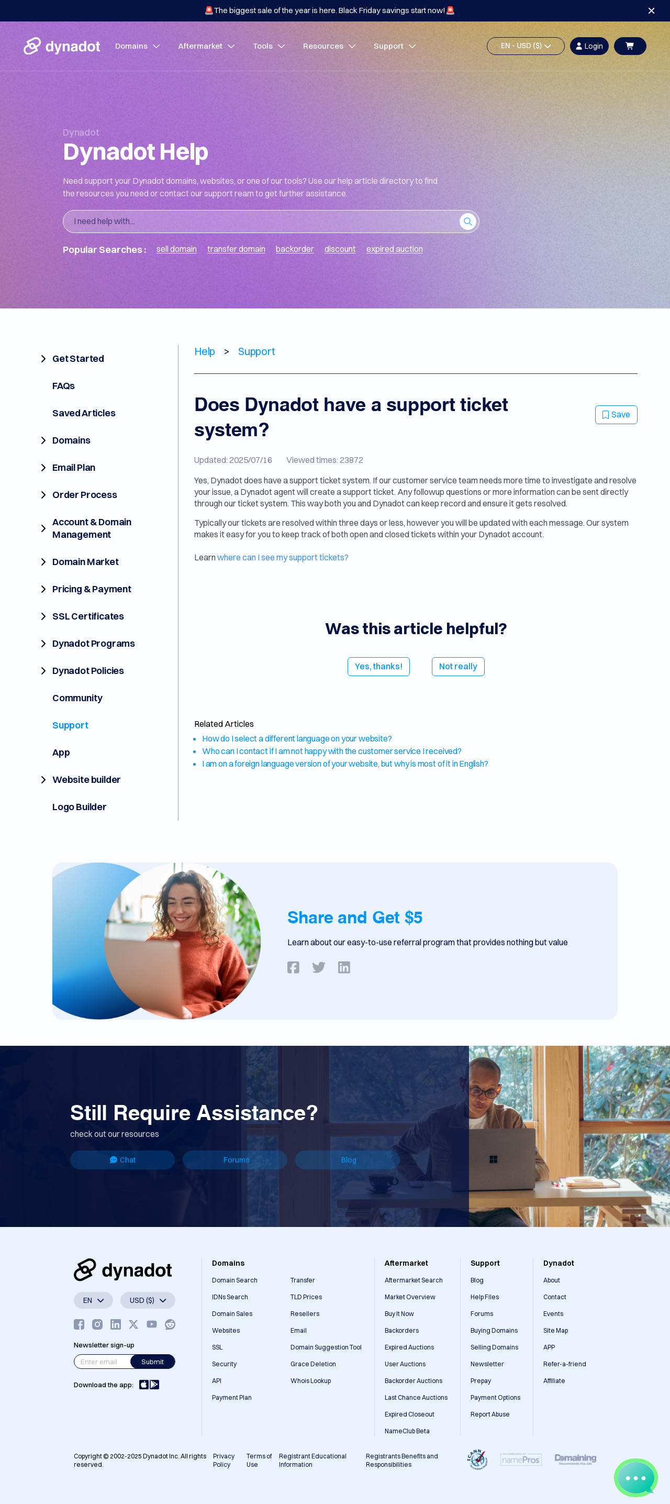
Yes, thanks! (379, 666)
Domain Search (235, 1280)
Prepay (481, 1381)
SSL (217, 1347)
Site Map (555, 1330)
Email (299, 1330)
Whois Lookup (311, 1381)
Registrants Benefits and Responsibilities (402, 1460)
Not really (458, 666)
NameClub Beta (407, 1431)
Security (224, 1364)
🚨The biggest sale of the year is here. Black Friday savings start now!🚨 (329, 10)
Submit (152, 1361)
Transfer (303, 1280)
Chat (123, 1160)
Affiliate (554, 1381)
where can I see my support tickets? (283, 557)
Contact (554, 1297)
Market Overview (410, 1297)
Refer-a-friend (564, 1364)
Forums (237, 1160)
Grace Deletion (313, 1364)
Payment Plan (232, 1397)
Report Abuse (490, 1414)
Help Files (485, 1297)
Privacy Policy (223, 1460)
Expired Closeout (409, 1414)
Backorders (402, 1330)
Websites (226, 1330)
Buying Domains (494, 1330)
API (216, 1381)
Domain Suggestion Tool (326, 1347)
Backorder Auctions (413, 1381)
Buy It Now (399, 1314)
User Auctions (405, 1364)
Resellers (305, 1314)
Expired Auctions (409, 1347)
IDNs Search (230, 1297)
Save (616, 414)
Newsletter (487, 1364)
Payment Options (495, 1397)
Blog (348, 1160)
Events (553, 1314)
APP (549, 1347)
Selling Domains (494, 1347)
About (551, 1280)
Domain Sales (232, 1314)
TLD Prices (306, 1297)
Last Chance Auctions (416, 1397)
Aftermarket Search (414, 1280)
